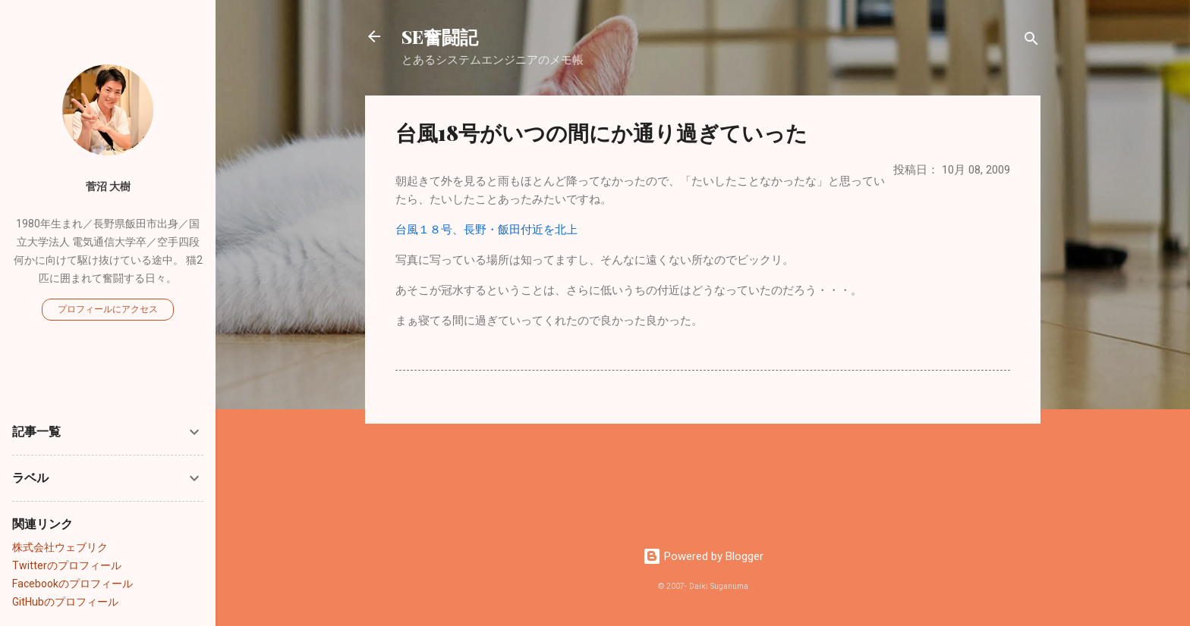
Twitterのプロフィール (66, 565)
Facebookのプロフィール (72, 583)
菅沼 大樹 (108, 186)
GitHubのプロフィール (65, 602)
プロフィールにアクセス (108, 309)
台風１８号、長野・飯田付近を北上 (486, 229)
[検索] (1031, 41)
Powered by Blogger (703, 556)
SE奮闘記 (439, 36)
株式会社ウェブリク (60, 547)
